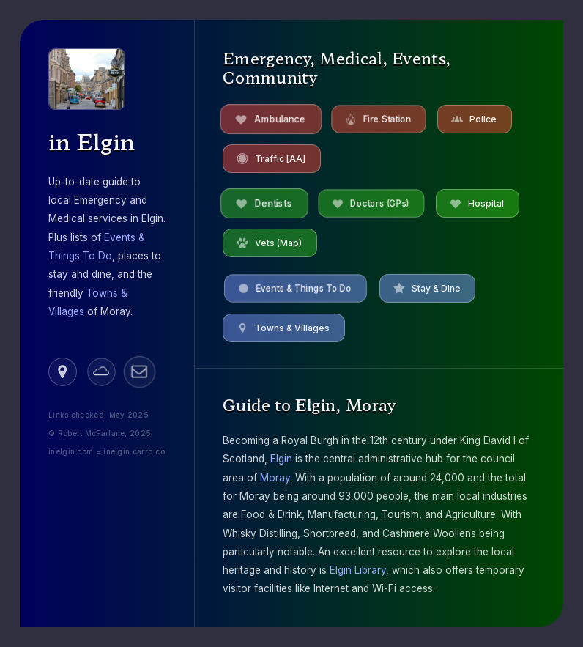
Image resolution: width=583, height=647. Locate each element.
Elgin (281, 459)
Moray (275, 478)
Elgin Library (358, 570)
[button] (62, 372)
